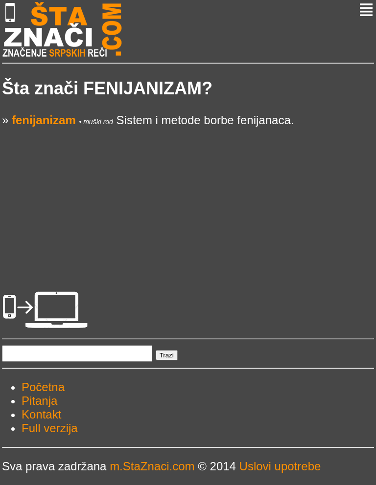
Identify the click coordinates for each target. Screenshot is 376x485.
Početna (43, 387)
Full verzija (50, 428)
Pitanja (39, 400)
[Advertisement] (188, 195)
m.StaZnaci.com (152, 466)
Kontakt (41, 414)
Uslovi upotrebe (280, 466)
